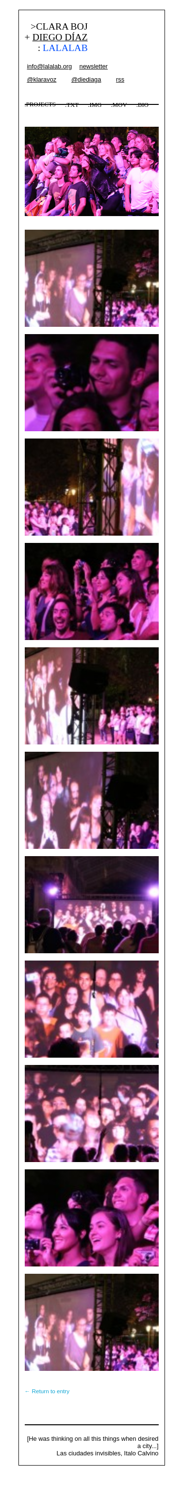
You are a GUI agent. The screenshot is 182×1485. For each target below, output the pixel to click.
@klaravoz (42, 79)
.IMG (94, 104)
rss (120, 79)
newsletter (94, 66)
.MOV (119, 104)
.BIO (142, 104)
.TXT (72, 104)
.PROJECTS (40, 104)
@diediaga (86, 79)
